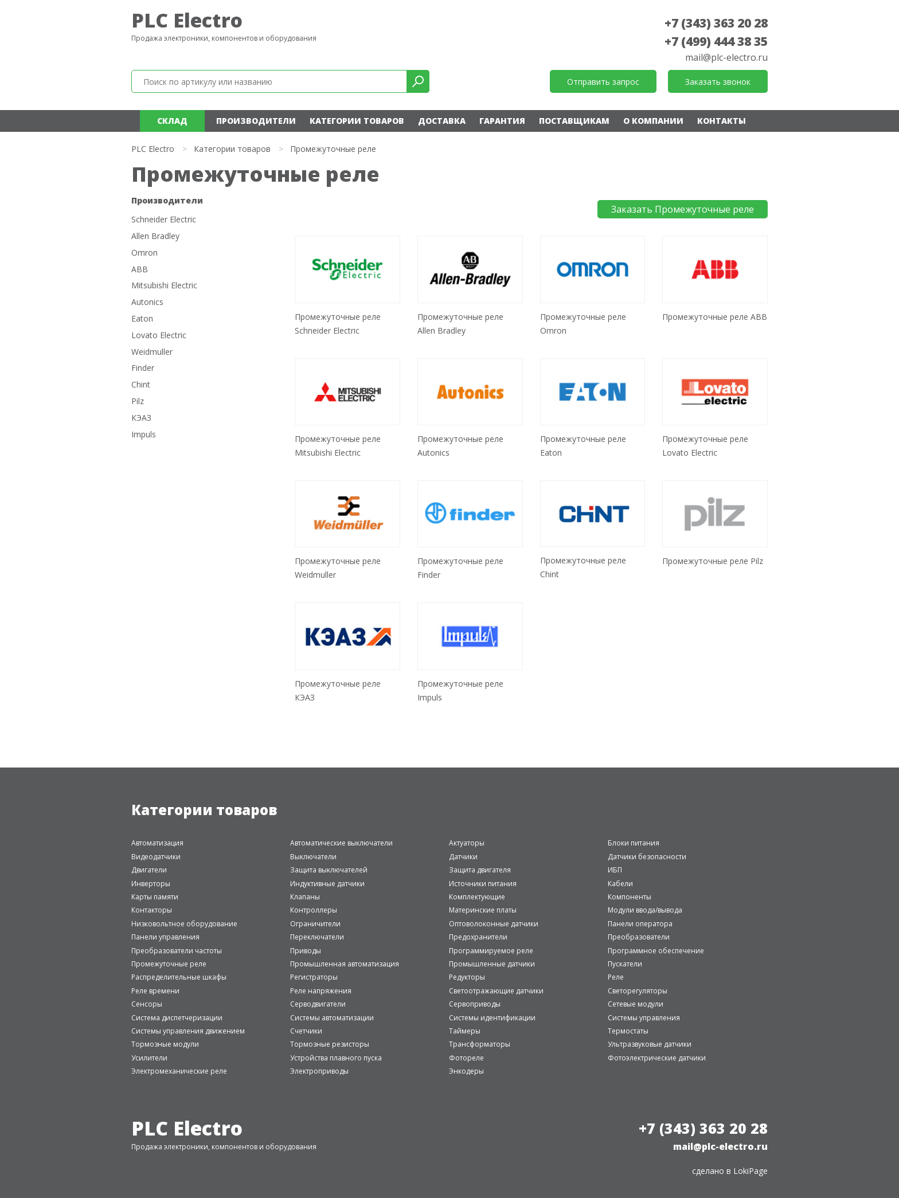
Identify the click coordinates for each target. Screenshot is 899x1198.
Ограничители (315, 924)
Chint (140, 385)
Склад (172, 120)
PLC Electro (187, 20)
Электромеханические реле (179, 1071)
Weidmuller (152, 352)
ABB (139, 270)
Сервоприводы (475, 1004)
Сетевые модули (635, 1004)
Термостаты (628, 1031)
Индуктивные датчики (327, 883)
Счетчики (306, 1031)
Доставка (442, 120)
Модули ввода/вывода (645, 910)
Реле (616, 977)
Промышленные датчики (492, 964)
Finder (142, 368)
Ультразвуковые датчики (649, 1044)
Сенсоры (146, 1004)
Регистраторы (314, 977)
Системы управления (644, 1018)
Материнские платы (483, 910)
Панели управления (165, 937)
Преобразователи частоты (176, 951)
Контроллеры (313, 910)
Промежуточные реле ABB (714, 316)
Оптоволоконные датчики (493, 924)
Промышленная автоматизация (344, 964)
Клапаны (305, 897)
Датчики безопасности (647, 857)
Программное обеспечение (656, 951)
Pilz (137, 401)
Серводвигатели (318, 1004)
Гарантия (502, 120)
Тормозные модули (165, 1044)
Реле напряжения (320, 991)
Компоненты (629, 897)
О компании (653, 120)
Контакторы (151, 910)
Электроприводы (319, 1071)
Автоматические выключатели (341, 843)
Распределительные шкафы (178, 977)
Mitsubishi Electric (164, 286)
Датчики (463, 857)
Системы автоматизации (332, 1018)
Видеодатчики (156, 857)
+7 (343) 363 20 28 (716, 23)
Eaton (142, 319)
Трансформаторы (479, 1044)
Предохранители (478, 937)
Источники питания (483, 883)
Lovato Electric (158, 335)
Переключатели (317, 937)
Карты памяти (154, 897)
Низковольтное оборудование (184, 924)
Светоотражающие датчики (496, 991)
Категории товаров (357, 120)
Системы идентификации (492, 1018)
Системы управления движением (188, 1031)
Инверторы (150, 883)
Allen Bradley (155, 236)
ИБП (615, 870)
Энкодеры (466, 1071)
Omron (144, 253)
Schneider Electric (163, 220)
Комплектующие (477, 897)
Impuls (143, 435)
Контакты (721, 120)
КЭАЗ (141, 418)
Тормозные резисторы (329, 1044)
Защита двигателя (480, 870)
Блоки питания (633, 843)
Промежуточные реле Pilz (712, 560)
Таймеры (464, 1031)
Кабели (620, 883)
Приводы (305, 951)
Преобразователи (639, 937)
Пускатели (625, 964)
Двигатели (149, 870)
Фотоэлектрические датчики (657, 1058)
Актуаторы (466, 843)
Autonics (147, 302)
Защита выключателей (329, 870)
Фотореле (466, 1058)
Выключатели (313, 857)
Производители (256, 120)
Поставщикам (574, 120)
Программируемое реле (491, 951)
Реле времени (155, 991)
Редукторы (467, 977)
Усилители (149, 1058)
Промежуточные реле (168, 964)
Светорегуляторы (637, 991)
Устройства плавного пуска (336, 1058)
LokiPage (750, 1170)
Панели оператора (640, 924)
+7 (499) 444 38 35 (716, 41)
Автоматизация (157, 843)
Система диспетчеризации (176, 1018)
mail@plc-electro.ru (726, 57)
